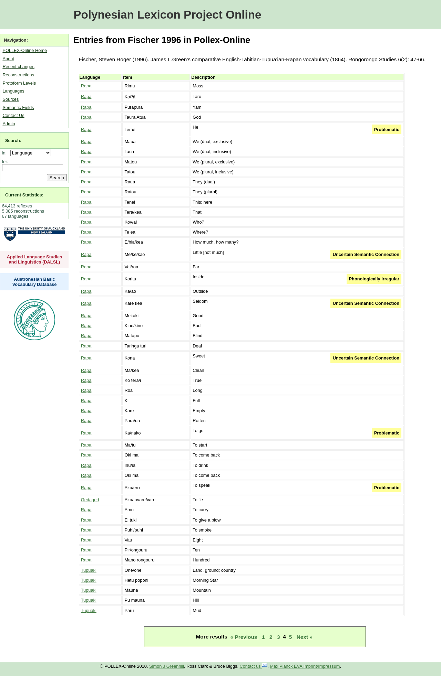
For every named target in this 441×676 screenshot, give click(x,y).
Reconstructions (18, 74)
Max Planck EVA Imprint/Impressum (305, 666)
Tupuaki (88, 570)
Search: (13, 140)
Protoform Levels (19, 83)
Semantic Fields (18, 107)
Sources (10, 99)
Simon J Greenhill (166, 666)
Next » (304, 637)
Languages (13, 91)
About (8, 58)
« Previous (244, 637)
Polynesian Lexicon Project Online (167, 14)
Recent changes (18, 66)
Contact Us (13, 115)
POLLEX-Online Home (24, 50)
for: (5, 161)
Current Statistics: (24, 194)
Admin (8, 123)
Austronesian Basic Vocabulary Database (34, 282)
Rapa (86, 85)
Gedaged (90, 499)
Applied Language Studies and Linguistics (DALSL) (34, 259)
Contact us (254, 666)
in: (5, 152)
